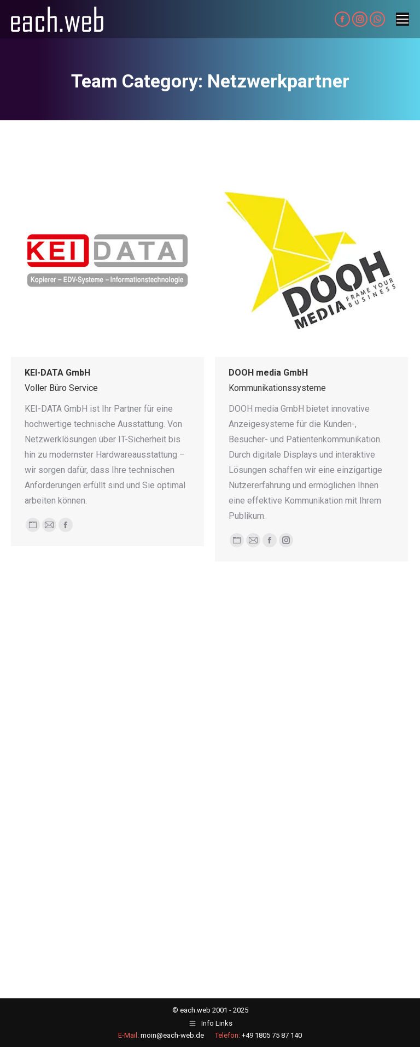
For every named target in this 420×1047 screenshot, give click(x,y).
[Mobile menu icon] (402, 19)
